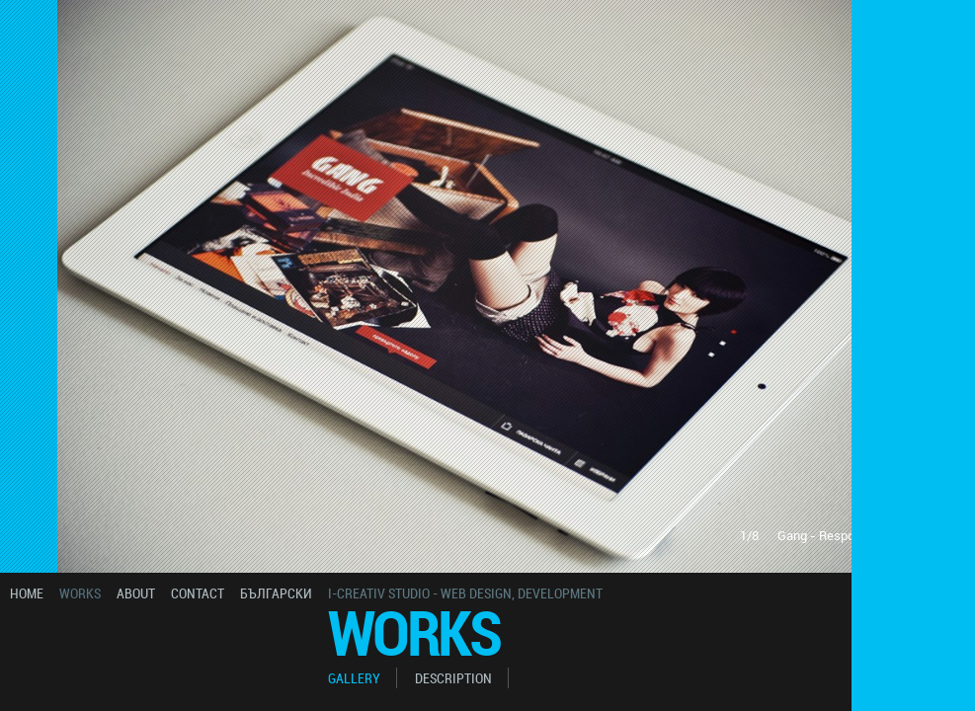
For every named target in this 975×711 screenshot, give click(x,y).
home (26, 593)
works (80, 593)
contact (197, 593)
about (136, 593)
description (453, 678)
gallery (354, 678)
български (276, 593)
